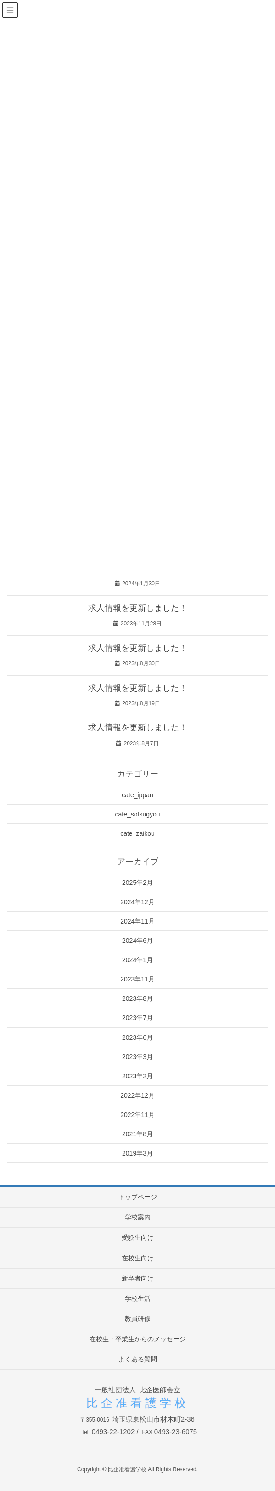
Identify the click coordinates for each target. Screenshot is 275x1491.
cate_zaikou (137, 833)
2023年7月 (137, 1017)
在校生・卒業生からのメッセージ (138, 1339)
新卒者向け (138, 1278)
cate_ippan (137, 795)
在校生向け (138, 1258)
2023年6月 (137, 1037)
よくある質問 (137, 1359)
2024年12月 (137, 902)
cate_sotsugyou (137, 814)
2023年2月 (137, 1076)
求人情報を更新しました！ (137, 607)
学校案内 (138, 1217)
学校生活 (138, 1298)
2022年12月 (137, 1095)
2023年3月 (137, 1056)
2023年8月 (137, 998)
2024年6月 (137, 940)
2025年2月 (137, 882)
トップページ (137, 1197)
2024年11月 (137, 921)
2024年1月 (137, 960)
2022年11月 (137, 1114)
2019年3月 (137, 1153)
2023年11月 (137, 979)
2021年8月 (137, 1134)
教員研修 (138, 1318)
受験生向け (138, 1237)
